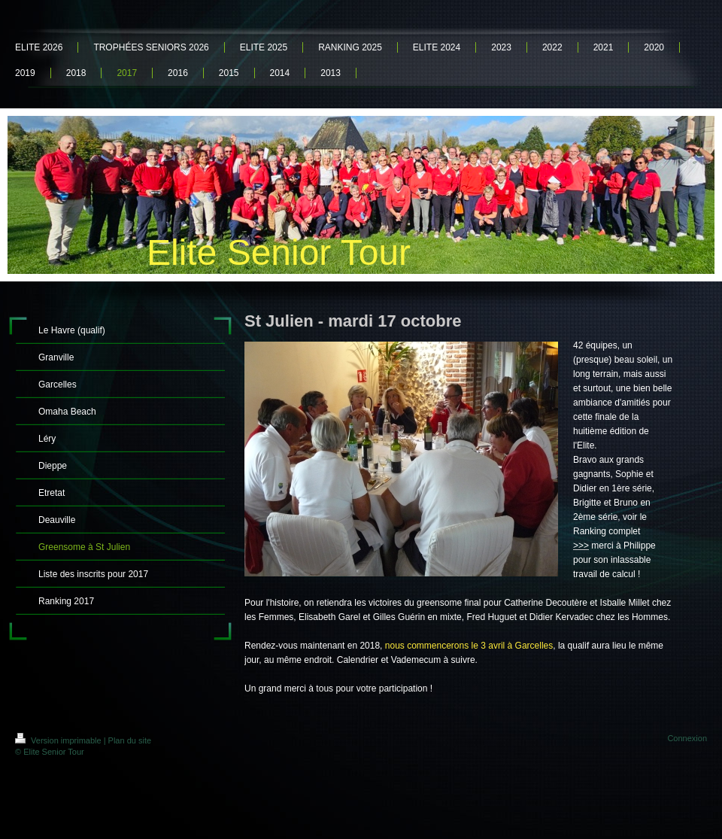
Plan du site (129, 740)
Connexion (687, 738)
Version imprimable (59, 740)
